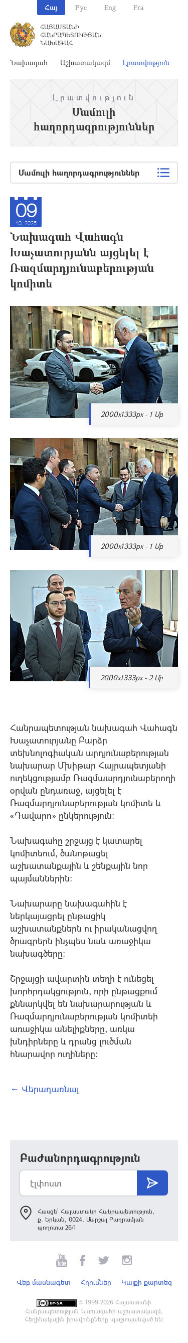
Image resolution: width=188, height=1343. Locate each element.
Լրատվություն (146, 62)
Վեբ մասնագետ (44, 1282)
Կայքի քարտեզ (146, 1282)
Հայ (51, 7)
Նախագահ (29, 62)
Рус (81, 7)
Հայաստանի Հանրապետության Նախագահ (70, 35)
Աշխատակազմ (85, 62)
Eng (110, 7)
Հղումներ (96, 1282)
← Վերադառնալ (44, 1089)
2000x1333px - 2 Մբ (131, 677)
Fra (138, 7)
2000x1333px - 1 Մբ (132, 414)
